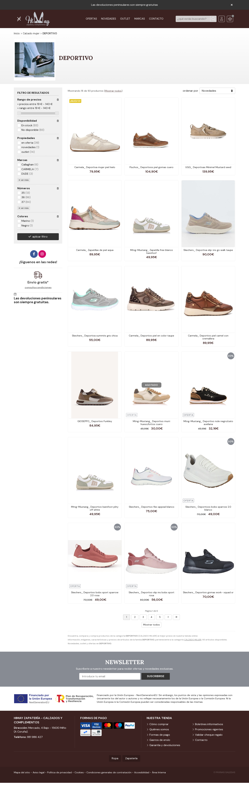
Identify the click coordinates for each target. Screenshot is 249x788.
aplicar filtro (40, 236)
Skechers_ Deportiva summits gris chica (95, 335)
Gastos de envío (159, 740)
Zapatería (131, 758)
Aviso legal (38, 772)
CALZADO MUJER (192, 639)
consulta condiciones (38, 287)
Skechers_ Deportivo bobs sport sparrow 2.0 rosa (94, 594)
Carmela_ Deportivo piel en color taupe (151, 335)
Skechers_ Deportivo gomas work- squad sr (208, 592)
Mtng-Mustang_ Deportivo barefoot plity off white (94, 508)
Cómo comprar (159, 724)
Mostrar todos (113, 90)
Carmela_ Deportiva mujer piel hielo (94, 167)
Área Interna (159, 772)
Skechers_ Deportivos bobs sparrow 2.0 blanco (208, 508)
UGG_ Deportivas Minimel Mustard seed (208, 167)
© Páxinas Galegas (224, 772)
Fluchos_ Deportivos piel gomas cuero (151, 167)
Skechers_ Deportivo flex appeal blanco (151, 506)
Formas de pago (159, 735)
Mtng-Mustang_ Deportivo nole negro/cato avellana (208, 423)
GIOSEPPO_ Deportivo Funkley (94, 421)
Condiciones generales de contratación (108, 772)
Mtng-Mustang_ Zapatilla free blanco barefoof (151, 251)
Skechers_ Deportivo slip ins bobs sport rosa (151, 594)
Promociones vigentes (209, 729)
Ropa (115, 758)
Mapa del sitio (22, 772)
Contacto (201, 740)
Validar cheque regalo (209, 735)
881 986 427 (35, 737)
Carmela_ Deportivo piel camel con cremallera (208, 337)
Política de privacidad (59, 772)
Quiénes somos (159, 729)
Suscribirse (155, 676)
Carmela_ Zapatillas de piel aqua (94, 250)
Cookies (79, 772)
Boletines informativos (209, 724)
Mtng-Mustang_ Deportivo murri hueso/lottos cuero (151, 423)
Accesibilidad (141, 772)
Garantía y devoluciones (164, 745)
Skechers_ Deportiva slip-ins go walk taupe (208, 250)
